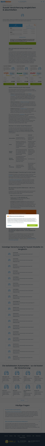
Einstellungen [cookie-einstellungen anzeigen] (9, 225)
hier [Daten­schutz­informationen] (23, 222)
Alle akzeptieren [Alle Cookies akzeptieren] (32, 225)
